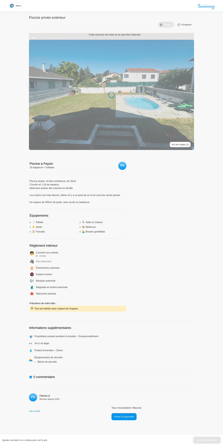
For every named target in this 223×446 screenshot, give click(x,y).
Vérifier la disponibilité (207, 440)
